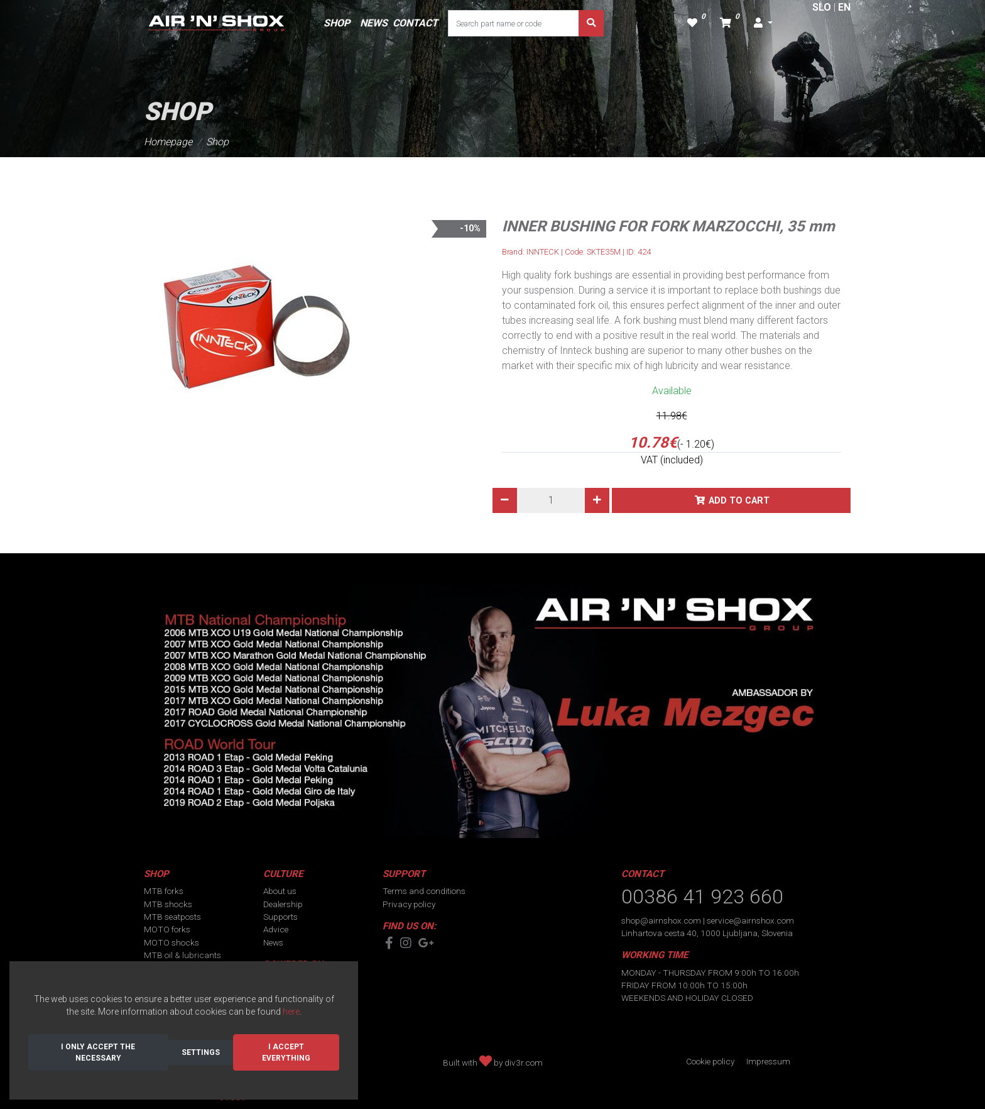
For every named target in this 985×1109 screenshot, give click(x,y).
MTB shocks (168, 904)
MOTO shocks (171, 942)
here (291, 1012)
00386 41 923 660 (702, 896)
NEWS (374, 23)
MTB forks (163, 891)
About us (280, 891)
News (273, 942)
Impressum (768, 1061)
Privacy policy (409, 904)
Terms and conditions (424, 891)
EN (844, 7)
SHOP (337, 23)
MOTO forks (167, 929)
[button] (763, 23)
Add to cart (739, 500)
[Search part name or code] (513, 23)
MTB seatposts (172, 917)
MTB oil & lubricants (182, 955)
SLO (821, 7)
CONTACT (415, 23)
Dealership (283, 904)
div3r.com (523, 1062)
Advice (275, 929)
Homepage (168, 142)
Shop (217, 142)
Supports (280, 917)
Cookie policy (710, 1061)
